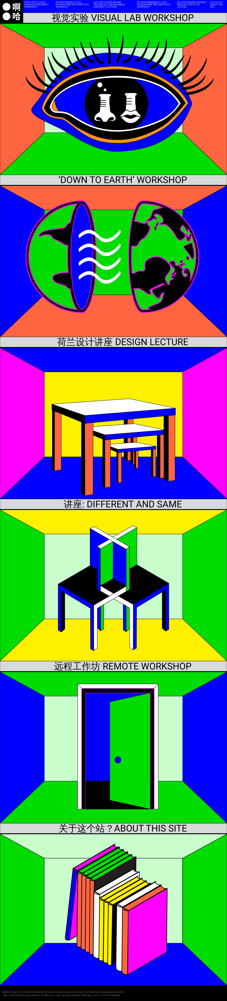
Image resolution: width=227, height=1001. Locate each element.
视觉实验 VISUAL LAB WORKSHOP (123, 17)
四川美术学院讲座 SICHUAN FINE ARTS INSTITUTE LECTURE (191, 4)
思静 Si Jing (49, 995)
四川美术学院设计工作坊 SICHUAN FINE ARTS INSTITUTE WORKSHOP (72, 4)
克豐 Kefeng (87, 995)
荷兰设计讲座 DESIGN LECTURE (122, 342)
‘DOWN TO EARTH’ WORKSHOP (122, 180)
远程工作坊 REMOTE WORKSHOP (123, 666)
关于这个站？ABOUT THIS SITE (217, 4)
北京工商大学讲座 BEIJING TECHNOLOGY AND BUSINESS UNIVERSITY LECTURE (109, 4)
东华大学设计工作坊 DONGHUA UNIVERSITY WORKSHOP (36, 4)
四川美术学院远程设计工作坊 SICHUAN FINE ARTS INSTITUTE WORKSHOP (153, 4)
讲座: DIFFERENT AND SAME (123, 504)
